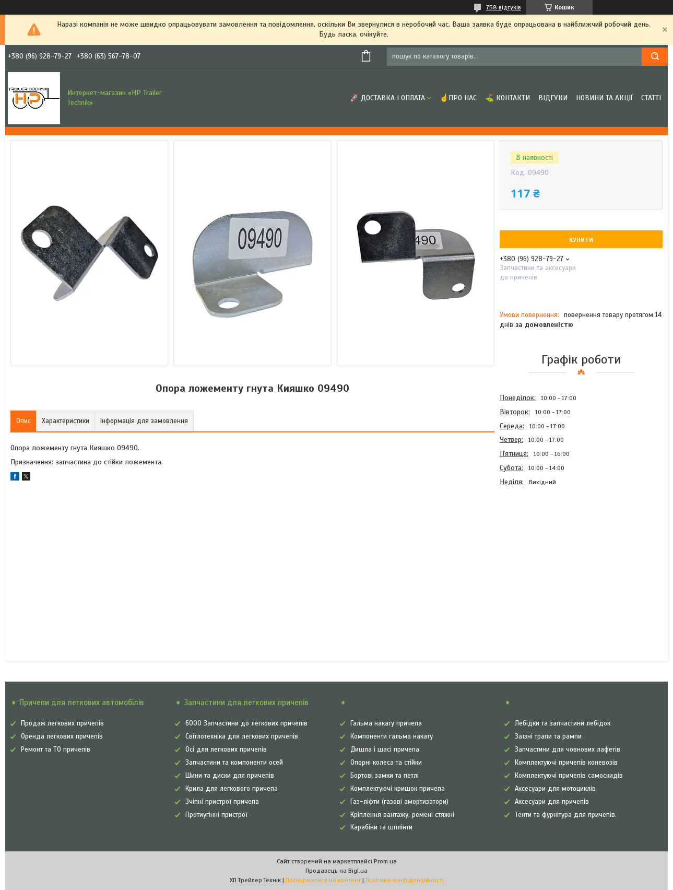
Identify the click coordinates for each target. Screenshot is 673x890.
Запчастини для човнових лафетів (567, 749)
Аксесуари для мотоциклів (555, 788)
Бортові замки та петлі (384, 775)
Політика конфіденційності (404, 880)
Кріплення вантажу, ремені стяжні (402, 815)
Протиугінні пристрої (216, 815)
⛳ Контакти (507, 97)
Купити (581, 239)
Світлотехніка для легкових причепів (241, 736)
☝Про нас (458, 97)
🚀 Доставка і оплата (387, 97)
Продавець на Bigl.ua (336, 870)
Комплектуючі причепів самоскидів (569, 775)
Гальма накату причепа (386, 723)
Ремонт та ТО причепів (55, 749)
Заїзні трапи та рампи (548, 736)
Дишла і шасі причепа (384, 749)
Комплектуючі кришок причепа (397, 788)
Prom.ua (385, 861)
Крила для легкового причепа (231, 788)
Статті (651, 97)
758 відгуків (503, 7)
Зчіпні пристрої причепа (222, 802)
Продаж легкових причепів (62, 723)
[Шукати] (655, 57)
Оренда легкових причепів (62, 736)
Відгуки (553, 97)
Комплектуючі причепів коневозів (566, 762)
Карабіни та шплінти (381, 827)
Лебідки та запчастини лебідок (562, 723)
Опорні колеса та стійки (386, 762)
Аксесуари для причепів (552, 802)
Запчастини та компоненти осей (234, 762)
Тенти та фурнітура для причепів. (566, 815)
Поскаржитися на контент (323, 880)
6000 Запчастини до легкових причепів (246, 723)
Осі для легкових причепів (226, 749)
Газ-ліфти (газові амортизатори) (399, 802)
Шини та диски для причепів (229, 775)
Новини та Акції (604, 97)
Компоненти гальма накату (391, 736)
